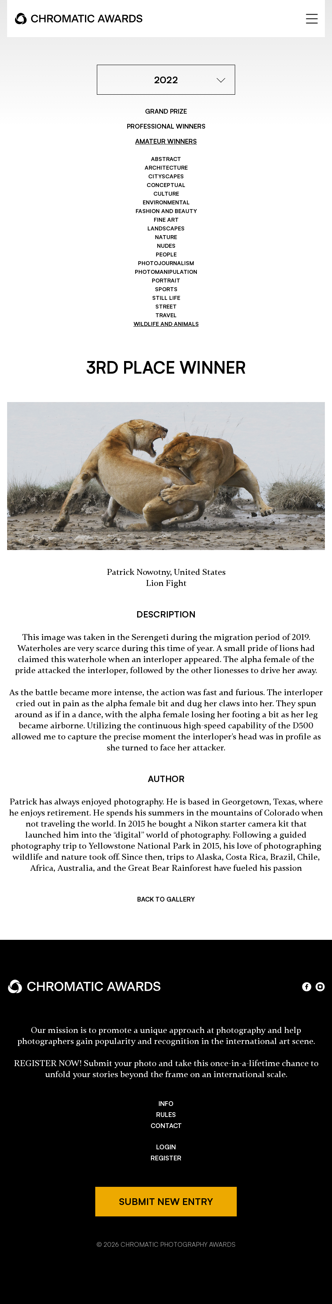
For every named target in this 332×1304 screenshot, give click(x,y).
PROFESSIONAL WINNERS (166, 126)
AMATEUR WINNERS (166, 141)
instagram (320, 987)
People (166, 254)
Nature (166, 237)
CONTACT (166, 1126)
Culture (166, 193)
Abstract (166, 158)
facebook (306, 987)
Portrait (166, 280)
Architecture (166, 167)
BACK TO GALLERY (166, 899)
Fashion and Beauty (166, 211)
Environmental (166, 202)
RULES (166, 1115)
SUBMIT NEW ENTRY (166, 1201)
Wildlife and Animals (166, 323)
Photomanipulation (166, 271)
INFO (166, 1104)
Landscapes (166, 228)
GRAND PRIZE (166, 111)
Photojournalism (166, 263)
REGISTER (166, 1158)
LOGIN (166, 1147)
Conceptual (166, 184)
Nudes (166, 245)
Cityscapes (166, 176)
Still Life (166, 297)
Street (166, 306)
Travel (166, 315)
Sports (166, 289)
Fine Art (166, 219)
